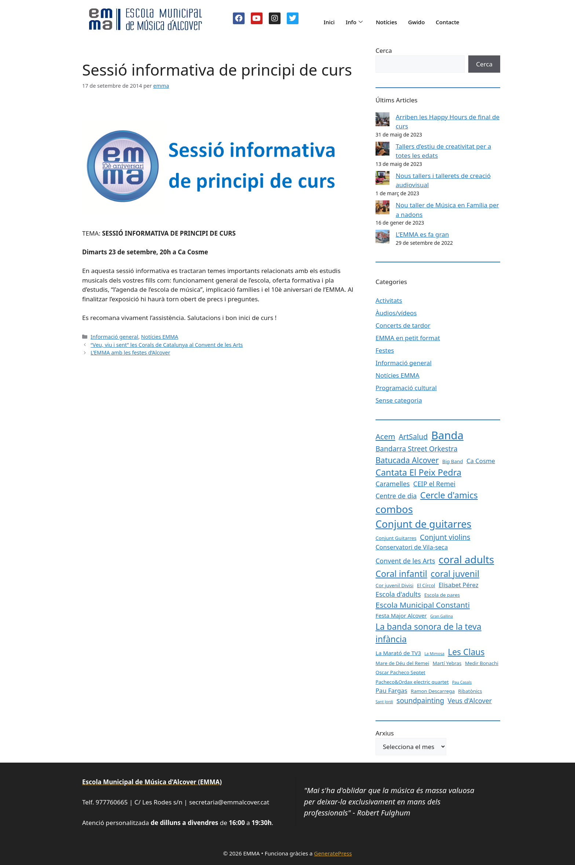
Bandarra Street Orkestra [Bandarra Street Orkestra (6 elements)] (417, 449)
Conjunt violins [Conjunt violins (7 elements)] (445, 537)
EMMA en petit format (408, 338)
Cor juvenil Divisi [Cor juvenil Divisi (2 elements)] (395, 585)
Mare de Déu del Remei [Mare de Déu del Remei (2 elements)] (402, 663)
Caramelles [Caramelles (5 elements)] (393, 483)
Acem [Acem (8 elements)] (385, 436)
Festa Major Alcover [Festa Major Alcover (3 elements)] (401, 615)
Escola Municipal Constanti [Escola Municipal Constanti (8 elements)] (423, 605)
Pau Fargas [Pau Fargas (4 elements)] (391, 690)
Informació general (114, 336)
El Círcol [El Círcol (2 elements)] (426, 585)
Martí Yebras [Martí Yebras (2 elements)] (447, 663)
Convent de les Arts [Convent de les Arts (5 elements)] (405, 560)
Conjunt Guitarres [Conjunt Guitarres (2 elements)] (396, 538)
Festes (385, 350)
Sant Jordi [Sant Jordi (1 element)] (384, 701)
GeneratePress (333, 853)
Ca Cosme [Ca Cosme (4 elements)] (480, 461)
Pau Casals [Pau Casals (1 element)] (462, 682)
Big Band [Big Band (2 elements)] (452, 461)
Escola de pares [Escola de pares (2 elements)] (442, 595)
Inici (328, 22)
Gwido (416, 22)
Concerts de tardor (403, 325)
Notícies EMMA (160, 336)
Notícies (386, 22)
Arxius (385, 733)
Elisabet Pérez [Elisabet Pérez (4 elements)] (459, 585)
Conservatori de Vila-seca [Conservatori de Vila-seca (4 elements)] (412, 547)
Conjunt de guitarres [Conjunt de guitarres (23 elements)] (424, 524)
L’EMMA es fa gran (422, 234)
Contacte (447, 22)
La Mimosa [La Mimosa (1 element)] (434, 653)
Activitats (389, 300)
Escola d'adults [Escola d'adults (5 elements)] (398, 594)
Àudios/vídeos (396, 313)
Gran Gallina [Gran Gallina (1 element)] (441, 616)
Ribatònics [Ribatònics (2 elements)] (470, 691)
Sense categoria (399, 400)
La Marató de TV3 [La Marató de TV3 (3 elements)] (398, 653)
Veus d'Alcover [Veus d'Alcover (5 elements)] (470, 700)
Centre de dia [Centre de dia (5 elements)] (396, 495)
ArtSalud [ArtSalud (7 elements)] (413, 436)
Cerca (384, 50)
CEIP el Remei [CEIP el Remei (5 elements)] (434, 483)
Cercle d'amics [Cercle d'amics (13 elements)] (449, 495)
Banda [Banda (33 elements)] (447, 435)
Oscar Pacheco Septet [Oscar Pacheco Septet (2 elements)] (400, 672)
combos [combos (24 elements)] (394, 509)
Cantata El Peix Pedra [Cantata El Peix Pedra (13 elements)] (418, 472)
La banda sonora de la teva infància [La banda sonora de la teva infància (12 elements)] (428, 633)
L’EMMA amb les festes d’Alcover (130, 352)
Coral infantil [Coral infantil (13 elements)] (401, 573)
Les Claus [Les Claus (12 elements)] (466, 652)
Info (354, 22)
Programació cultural (406, 388)
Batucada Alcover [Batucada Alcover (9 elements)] (407, 460)
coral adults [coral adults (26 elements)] (466, 559)
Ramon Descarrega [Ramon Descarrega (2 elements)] (433, 691)
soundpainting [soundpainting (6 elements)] (420, 700)
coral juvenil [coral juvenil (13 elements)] (455, 573)
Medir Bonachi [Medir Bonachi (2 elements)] (481, 663)
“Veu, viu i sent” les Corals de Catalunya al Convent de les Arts (167, 344)
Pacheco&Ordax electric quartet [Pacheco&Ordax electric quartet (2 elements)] (412, 682)
